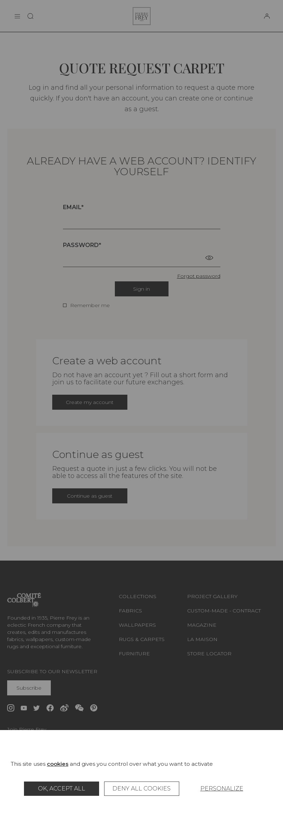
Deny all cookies (141, 788)
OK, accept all (61, 788)
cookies (57, 763)
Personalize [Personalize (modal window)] (221, 788)
